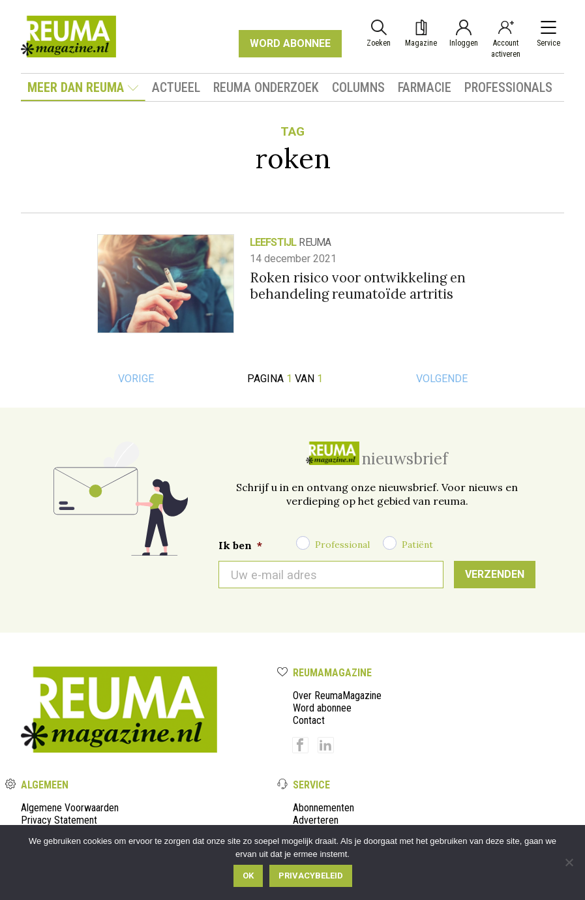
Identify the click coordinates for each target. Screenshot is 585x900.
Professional (342, 544)
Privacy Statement (59, 820)
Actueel (176, 87)
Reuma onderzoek (266, 87)
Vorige (136, 378)
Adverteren (315, 820)
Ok (248, 875)
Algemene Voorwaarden (70, 808)
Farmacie (424, 87)
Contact (309, 720)
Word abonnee (322, 708)
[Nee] (568, 862)
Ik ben (240, 545)
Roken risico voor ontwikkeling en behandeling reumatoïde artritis (358, 286)
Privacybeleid (310, 875)
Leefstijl (273, 242)
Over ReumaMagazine (337, 695)
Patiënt (417, 544)
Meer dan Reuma (83, 87)
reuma (315, 242)
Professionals (508, 87)
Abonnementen (323, 808)
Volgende (442, 378)
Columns (358, 87)
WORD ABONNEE (290, 43)
